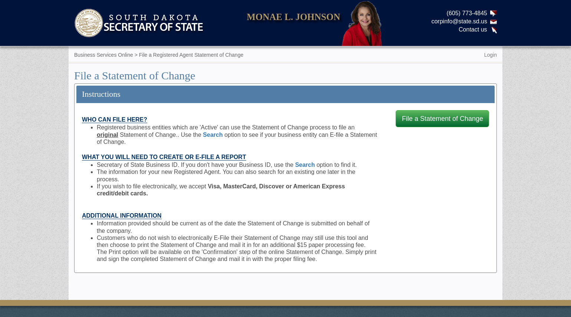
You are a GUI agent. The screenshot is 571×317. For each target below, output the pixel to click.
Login (490, 55)
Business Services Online (103, 55)
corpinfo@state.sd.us (459, 21)
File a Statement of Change (442, 118)
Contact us (473, 29)
